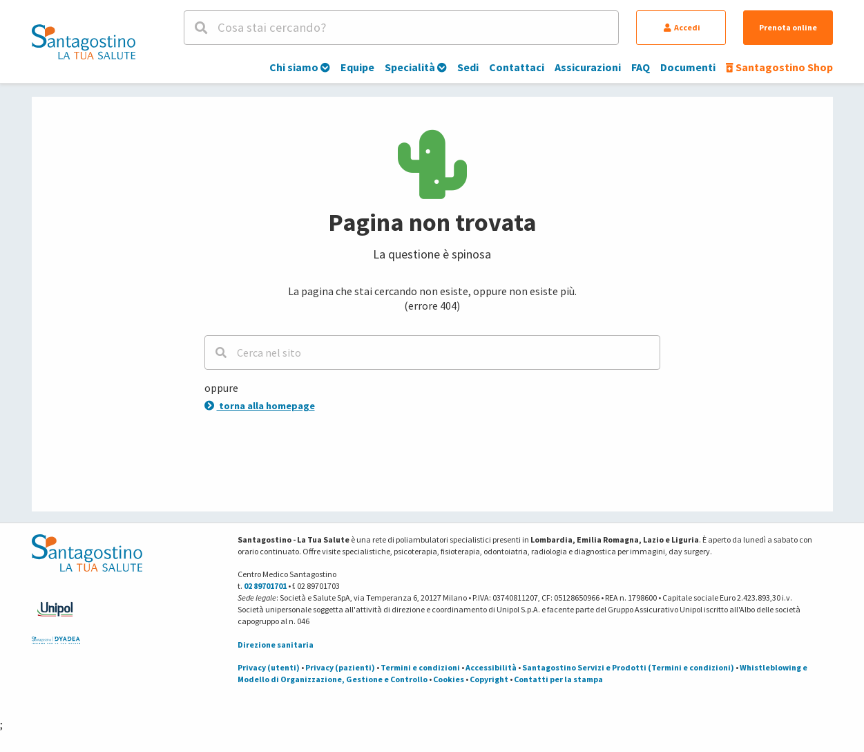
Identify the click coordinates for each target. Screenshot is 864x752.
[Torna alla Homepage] (83, 41)
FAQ (640, 67)
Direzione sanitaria (276, 644)
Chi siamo (299, 67)
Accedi (682, 27)
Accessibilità (491, 667)
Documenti (688, 67)
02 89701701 (265, 586)
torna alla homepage (259, 406)
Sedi (468, 67)
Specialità (416, 67)
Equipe (357, 67)
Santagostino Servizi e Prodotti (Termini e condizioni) (628, 667)
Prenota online (788, 27)
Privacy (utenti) (269, 667)
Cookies (448, 679)
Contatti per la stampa (558, 679)
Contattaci (516, 67)
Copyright (489, 679)
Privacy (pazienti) (340, 667)
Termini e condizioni (420, 667)
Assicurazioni (588, 67)
